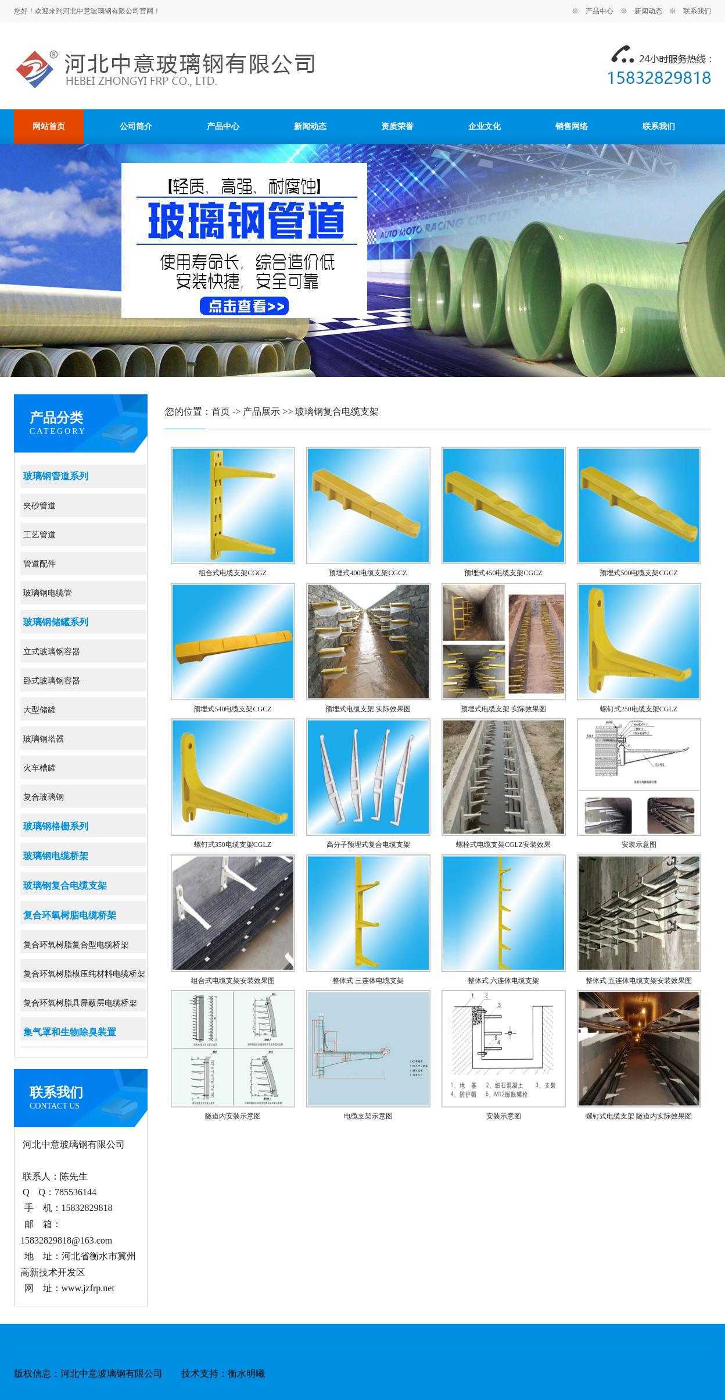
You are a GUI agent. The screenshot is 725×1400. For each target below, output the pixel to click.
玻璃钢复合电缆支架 (337, 411)
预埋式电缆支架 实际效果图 (368, 709)
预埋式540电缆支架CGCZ (232, 709)
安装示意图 (639, 844)
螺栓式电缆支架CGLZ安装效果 (503, 844)
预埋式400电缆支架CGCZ (368, 573)
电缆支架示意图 (368, 1116)
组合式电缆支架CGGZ (233, 573)
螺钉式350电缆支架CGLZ (232, 844)
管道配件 (39, 564)
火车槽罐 (39, 768)
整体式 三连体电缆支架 (368, 981)
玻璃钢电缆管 (47, 593)
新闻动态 (648, 11)
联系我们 (697, 11)
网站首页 (49, 126)
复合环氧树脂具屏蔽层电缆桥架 (80, 1003)
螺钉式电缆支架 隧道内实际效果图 (639, 1116)
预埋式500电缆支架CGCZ (638, 573)
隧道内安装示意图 (233, 1116)
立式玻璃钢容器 (51, 651)
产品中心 (599, 11)
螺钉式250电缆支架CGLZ (638, 709)
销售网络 (571, 126)
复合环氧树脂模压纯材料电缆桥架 (84, 974)
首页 (220, 411)
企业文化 (484, 126)
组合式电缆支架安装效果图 (233, 981)
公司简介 (136, 126)
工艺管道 (39, 534)
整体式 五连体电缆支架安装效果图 (639, 981)
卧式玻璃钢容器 (51, 680)
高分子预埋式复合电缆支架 (368, 844)
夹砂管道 (39, 505)
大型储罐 (39, 710)
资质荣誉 (397, 126)
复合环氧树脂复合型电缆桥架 (76, 945)
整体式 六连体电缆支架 (503, 981)
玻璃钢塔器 (43, 739)
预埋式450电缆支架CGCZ (503, 573)
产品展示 (261, 411)
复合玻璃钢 (43, 797)
